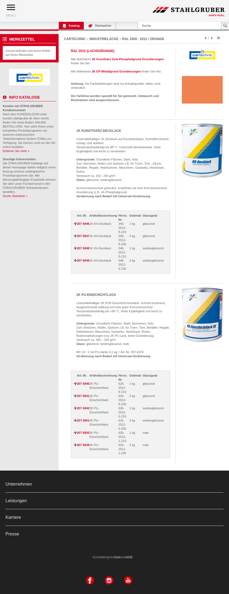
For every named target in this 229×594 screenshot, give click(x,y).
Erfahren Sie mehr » (16, 151)
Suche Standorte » (15, 196)
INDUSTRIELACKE (103, 39)
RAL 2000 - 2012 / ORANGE (143, 39)
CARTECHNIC (75, 39)
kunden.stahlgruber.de (17, 118)
